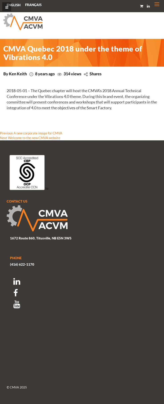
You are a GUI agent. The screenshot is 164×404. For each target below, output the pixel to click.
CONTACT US (17, 201)
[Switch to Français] (33, 4)
